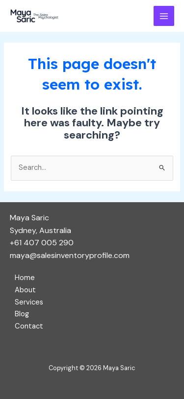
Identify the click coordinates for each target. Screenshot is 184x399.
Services (29, 302)
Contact (29, 326)
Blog (22, 314)
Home (25, 277)
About (25, 290)
